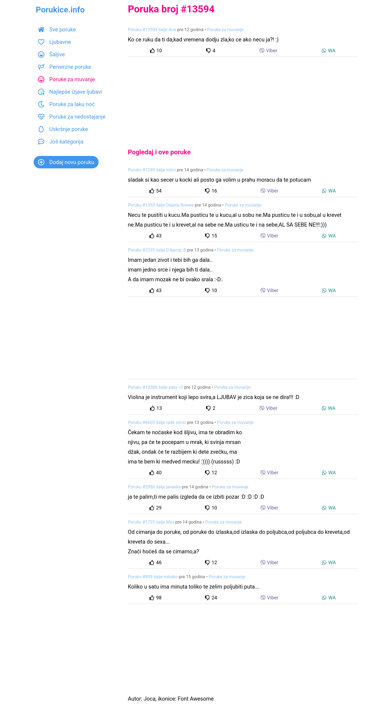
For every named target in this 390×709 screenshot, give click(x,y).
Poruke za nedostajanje (71, 116)
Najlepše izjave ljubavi (70, 92)
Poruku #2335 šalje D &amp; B (157, 250)
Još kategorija (60, 141)
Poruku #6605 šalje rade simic (157, 422)
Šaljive (51, 54)
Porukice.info (60, 9)
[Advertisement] (243, 98)
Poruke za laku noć (66, 104)
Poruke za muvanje (66, 79)
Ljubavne (54, 42)
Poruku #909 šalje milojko (153, 576)
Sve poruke (57, 29)
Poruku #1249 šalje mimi (152, 169)
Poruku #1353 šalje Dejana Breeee (161, 205)
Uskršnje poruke (63, 129)
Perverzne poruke (64, 67)
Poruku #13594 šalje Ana (152, 29)
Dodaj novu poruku (66, 162)
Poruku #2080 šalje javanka (154, 486)
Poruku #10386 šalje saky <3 (155, 387)
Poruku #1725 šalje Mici (151, 522)
